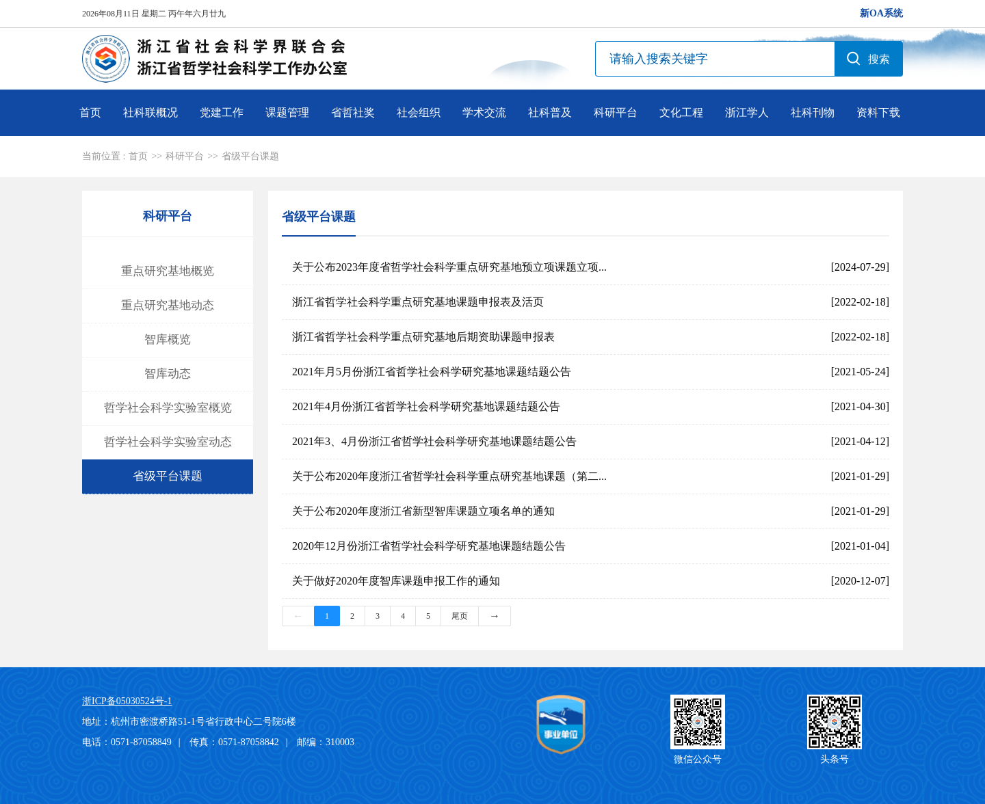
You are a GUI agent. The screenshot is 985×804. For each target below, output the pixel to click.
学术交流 (484, 112)
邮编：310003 (325, 742)
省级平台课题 (250, 156)
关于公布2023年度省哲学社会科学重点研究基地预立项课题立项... (449, 267)
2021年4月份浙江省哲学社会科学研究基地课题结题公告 (426, 406)
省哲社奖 (353, 112)
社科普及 (550, 112)
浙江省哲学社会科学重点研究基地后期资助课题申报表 (423, 337)
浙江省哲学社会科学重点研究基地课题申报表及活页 (418, 302)
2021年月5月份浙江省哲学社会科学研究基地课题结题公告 (431, 371)
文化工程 (681, 112)
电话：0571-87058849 (127, 742)
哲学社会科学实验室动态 (168, 442)
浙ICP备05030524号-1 (127, 701)
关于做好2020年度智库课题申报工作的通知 (396, 581)
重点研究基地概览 (167, 271)
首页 (90, 112)
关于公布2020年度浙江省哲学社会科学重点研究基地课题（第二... (449, 476)
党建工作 (222, 112)
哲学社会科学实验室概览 (168, 407)
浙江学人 (747, 112)
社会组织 (419, 112)
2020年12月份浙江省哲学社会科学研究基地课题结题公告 (429, 546)
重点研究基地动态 (167, 305)
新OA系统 (881, 13)
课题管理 (287, 112)
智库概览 (167, 339)
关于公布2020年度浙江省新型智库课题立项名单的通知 (423, 511)
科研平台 (616, 112)
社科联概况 (150, 112)
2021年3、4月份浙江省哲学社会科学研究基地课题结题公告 (434, 441)
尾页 (459, 616)
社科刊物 (813, 112)
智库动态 (167, 373)
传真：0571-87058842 (234, 742)
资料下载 (878, 112)
